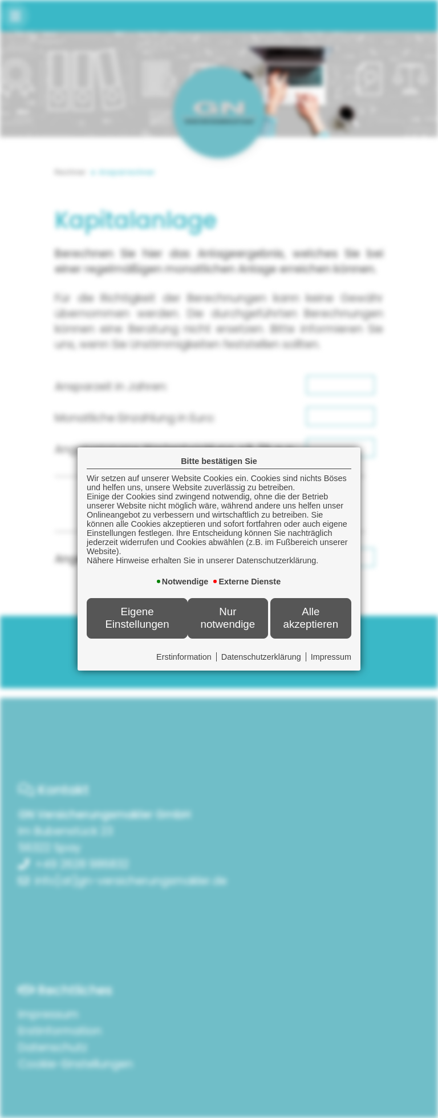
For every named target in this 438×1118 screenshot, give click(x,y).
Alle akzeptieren (311, 618)
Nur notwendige (228, 618)
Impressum (331, 656)
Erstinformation (184, 656)
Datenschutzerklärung (261, 656)
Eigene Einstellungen (137, 618)
